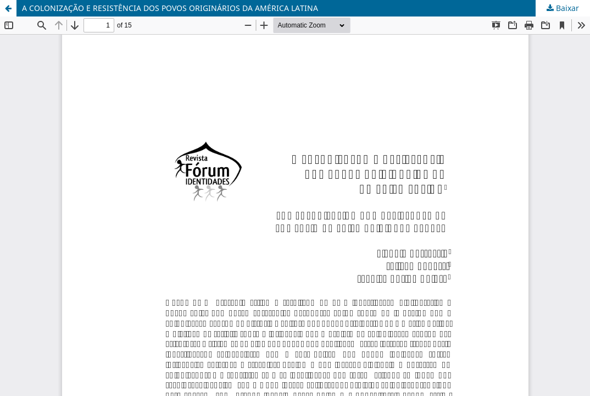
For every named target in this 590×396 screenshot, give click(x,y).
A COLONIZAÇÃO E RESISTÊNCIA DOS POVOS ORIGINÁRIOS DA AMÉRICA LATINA (170, 8)
